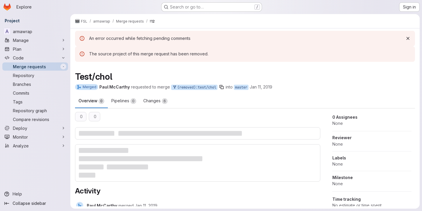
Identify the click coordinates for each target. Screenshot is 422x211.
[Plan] (35, 49)
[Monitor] (35, 137)
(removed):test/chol (194, 87)
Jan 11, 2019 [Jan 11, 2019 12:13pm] (261, 86)
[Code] (35, 58)
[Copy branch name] (221, 87)
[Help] (35, 194)
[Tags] (35, 102)
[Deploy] (35, 128)
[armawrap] (35, 31)
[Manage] (35, 40)
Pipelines (123, 101)
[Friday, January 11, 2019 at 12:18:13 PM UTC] (146, 205)
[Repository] (35, 75)
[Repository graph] (35, 110)
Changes (155, 101)
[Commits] (35, 93)
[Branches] (35, 84)
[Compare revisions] (35, 119)
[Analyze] (35, 146)
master (241, 87)
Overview (91, 101)
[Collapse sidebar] (35, 203)
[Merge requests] (35, 66)
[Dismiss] (407, 38)
